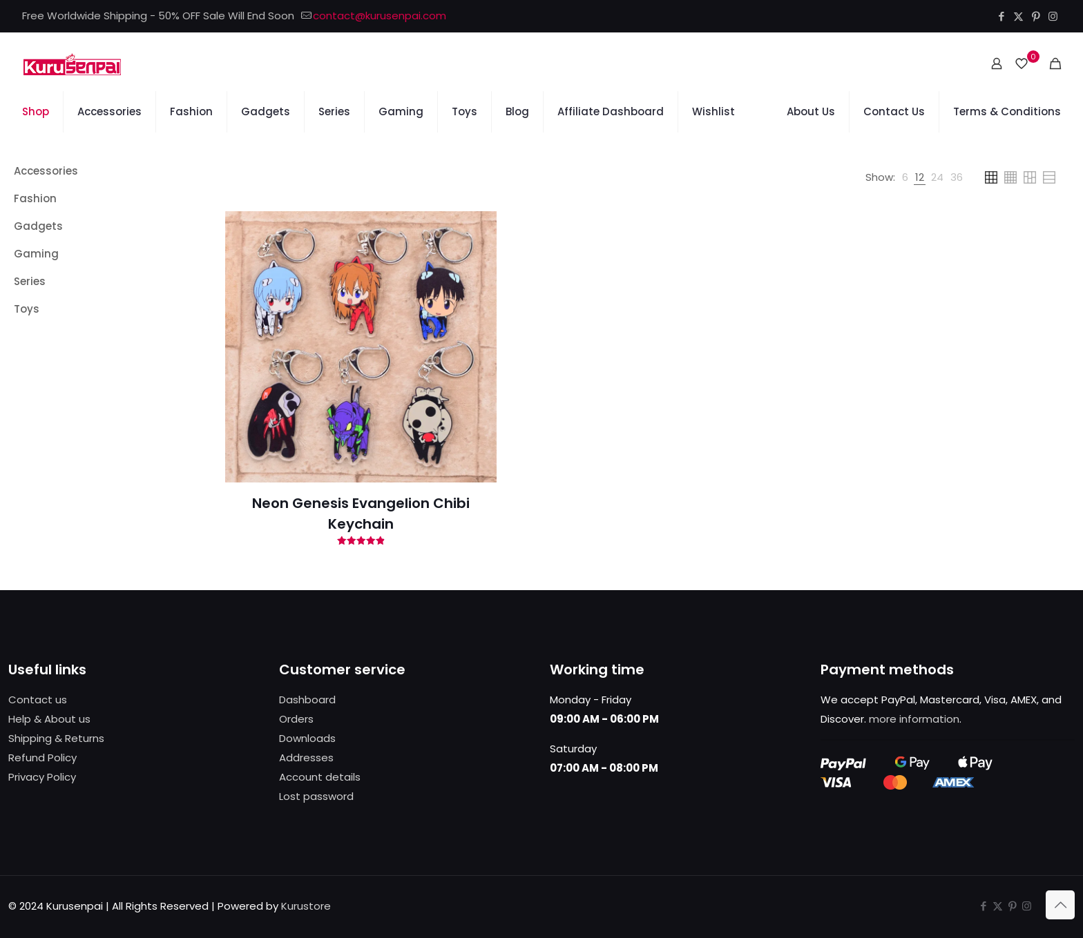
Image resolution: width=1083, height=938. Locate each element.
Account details (320, 777)
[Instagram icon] (1053, 16)
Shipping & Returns (56, 738)
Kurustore (306, 906)
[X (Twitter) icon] (1018, 16)
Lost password (316, 796)
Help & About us (49, 719)
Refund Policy (42, 757)
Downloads (307, 738)
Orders (296, 719)
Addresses (306, 757)
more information (914, 719)
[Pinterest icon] (1036, 16)
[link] (905, 177)
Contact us (37, 699)
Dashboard (307, 699)
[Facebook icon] (1001, 16)
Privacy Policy (42, 777)
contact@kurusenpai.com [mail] (379, 15)
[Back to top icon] (1060, 904)
